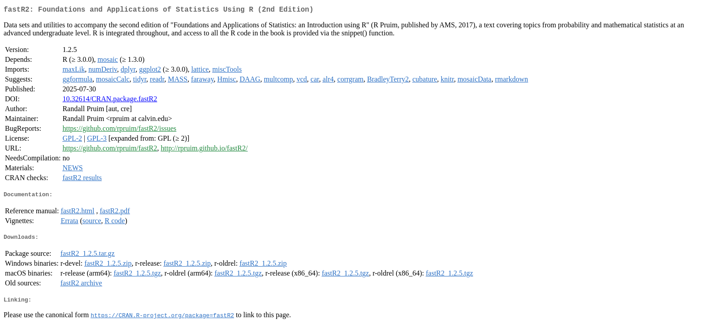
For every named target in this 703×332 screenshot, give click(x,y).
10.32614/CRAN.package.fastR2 (109, 100)
